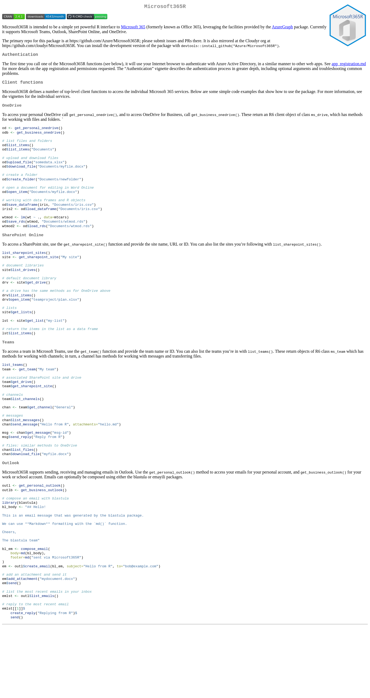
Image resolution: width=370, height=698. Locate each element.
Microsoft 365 (133, 28)
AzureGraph (282, 28)
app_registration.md (349, 66)
